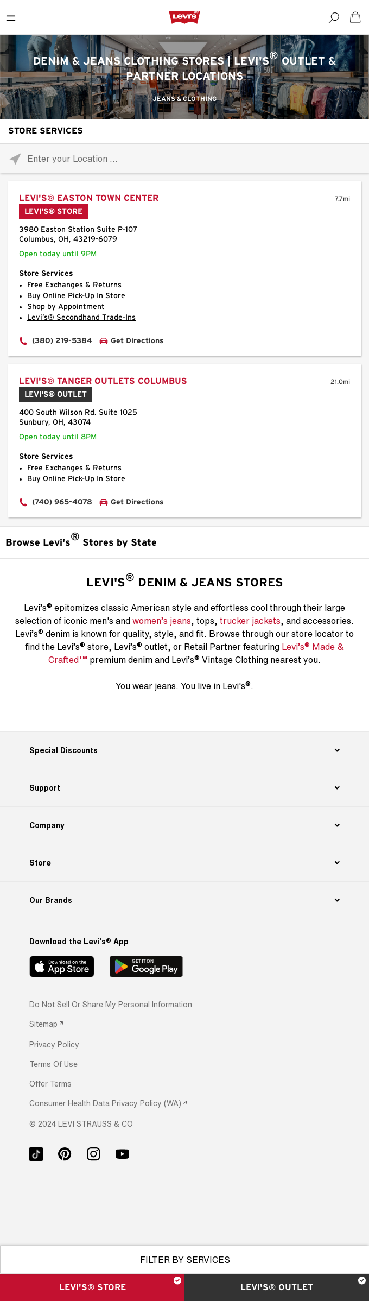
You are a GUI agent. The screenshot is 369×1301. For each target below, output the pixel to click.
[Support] (184, 787)
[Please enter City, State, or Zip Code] (184, 158)
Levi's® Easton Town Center (88, 198)
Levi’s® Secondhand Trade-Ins (81, 317)
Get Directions (137, 341)
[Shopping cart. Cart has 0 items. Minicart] (355, 17)
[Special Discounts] (184, 750)
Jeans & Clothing (184, 99)
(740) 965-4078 (62, 502)
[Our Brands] (184, 900)
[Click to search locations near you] (15, 159)
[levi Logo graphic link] (184, 16)
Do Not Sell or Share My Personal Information (110, 1004)
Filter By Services (185, 1259)
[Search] (334, 17)
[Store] (184, 862)
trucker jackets (250, 620)
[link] (46, 1024)
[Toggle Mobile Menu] (11, 17)
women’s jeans (161, 620)
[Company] (184, 825)
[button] (54, 1044)
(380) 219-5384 (62, 341)
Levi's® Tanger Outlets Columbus (103, 381)
